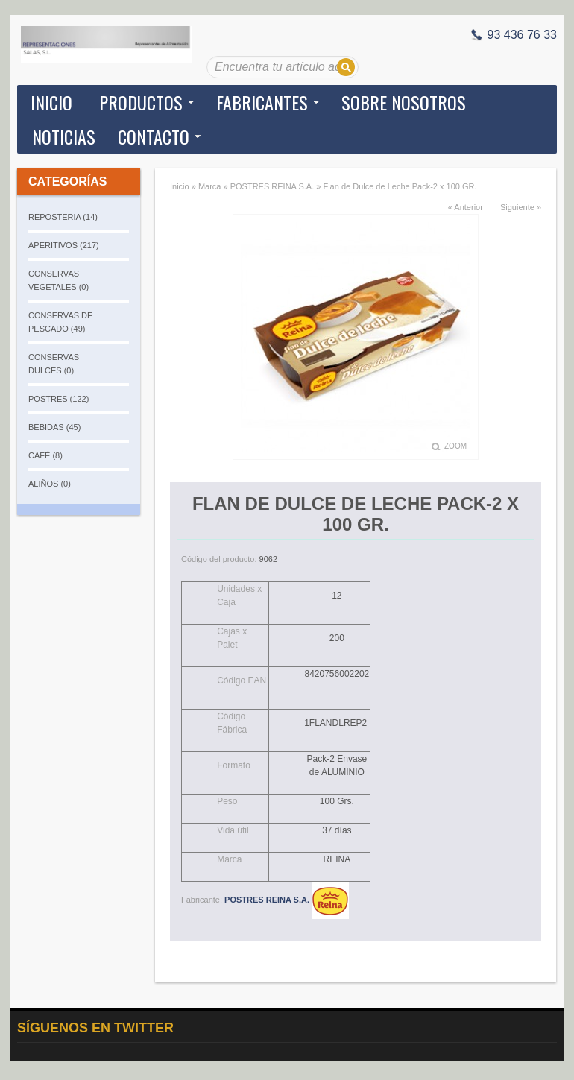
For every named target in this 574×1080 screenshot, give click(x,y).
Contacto (153, 136)
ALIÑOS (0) (49, 483)
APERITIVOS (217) (63, 245)
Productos (141, 102)
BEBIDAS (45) (54, 427)
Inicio (51, 102)
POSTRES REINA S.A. (272, 186)
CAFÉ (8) (45, 455)
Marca (209, 186)
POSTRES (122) (58, 398)
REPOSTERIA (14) (63, 216)
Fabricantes (262, 102)
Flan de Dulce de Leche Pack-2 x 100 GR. (399, 186)
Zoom (455, 446)
